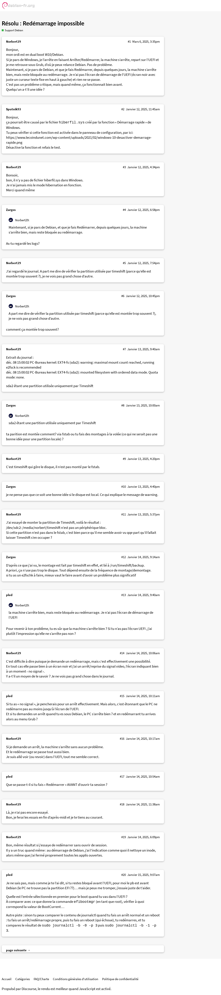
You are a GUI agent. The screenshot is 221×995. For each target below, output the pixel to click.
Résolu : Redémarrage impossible (43, 23)
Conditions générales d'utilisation (75, 979)
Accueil (6, 979)
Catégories (22, 979)
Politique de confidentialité (120, 979)
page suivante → (18, 950)
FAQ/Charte (41, 979)
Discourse (29, 989)
